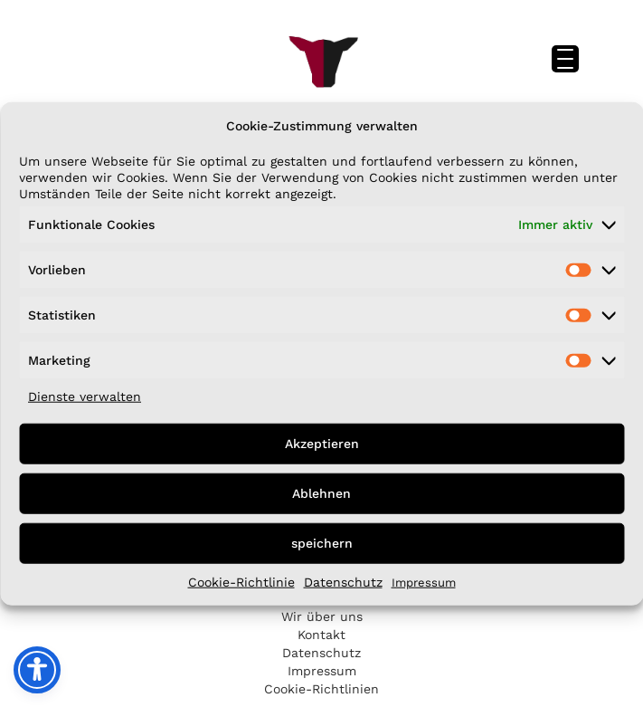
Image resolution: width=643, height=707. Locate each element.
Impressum (424, 581)
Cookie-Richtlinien (321, 689)
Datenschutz (343, 581)
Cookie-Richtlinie (241, 581)
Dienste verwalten (84, 395)
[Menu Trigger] (565, 58)
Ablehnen (321, 493)
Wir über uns (322, 616)
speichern (322, 543)
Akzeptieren (322, 443)
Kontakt (321, 634)
